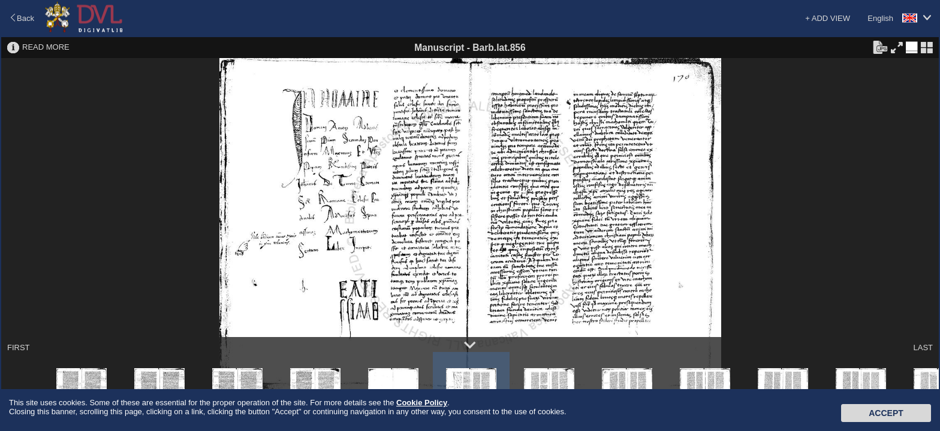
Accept (886, 413)
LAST (923, 347)
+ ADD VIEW (827, 18)
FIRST (18, 347)
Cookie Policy (421, 402)
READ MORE (46, 47)
